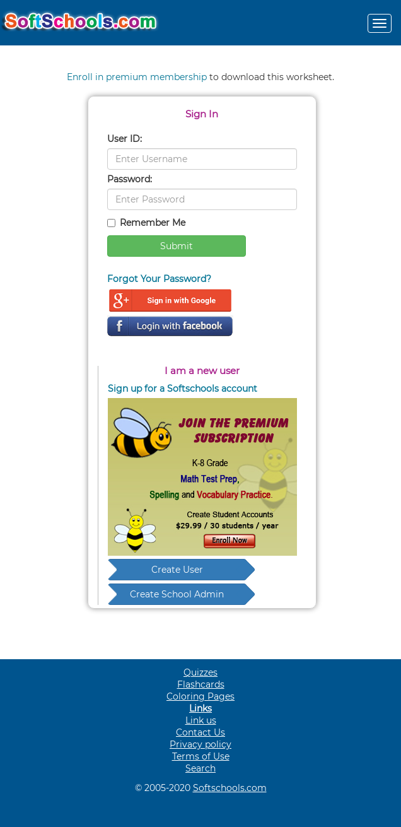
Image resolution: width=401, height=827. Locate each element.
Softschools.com (230, 788)
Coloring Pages (200, 696)
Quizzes (200, 672)
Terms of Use (201, 756)
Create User (177, 569)
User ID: (124, 138)
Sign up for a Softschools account (182, 388)
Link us (200, 720)
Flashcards (200, 684)
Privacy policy (200, 744)
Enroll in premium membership (137, 77)
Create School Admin (176, 594)
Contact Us (200, 732)
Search (200, 768)
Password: (129, 179)
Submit (176, 246)
